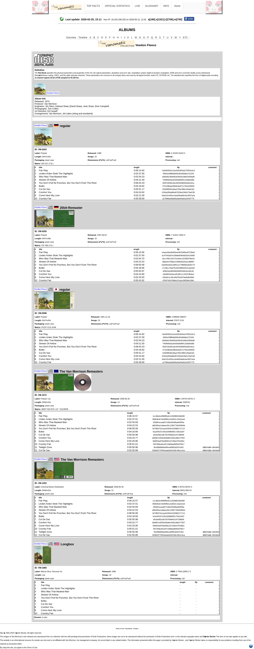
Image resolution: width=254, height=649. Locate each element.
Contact (135, 628)
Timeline (82, 37)
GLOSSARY (151, 6)
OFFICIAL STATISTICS (117, 6)
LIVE (137, 6)
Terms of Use (120, 628)
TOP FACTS (93, 6)
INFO (166, 6)
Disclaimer (128, 628)
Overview (71, 37)
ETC (185, 37)
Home (177, 6)
